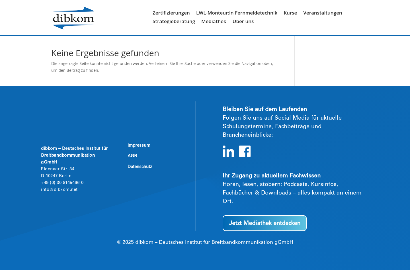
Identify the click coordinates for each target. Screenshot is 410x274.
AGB (132, 160)
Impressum (139, 150)
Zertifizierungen (171, 13)
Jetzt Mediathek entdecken (264, 228)
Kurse (290, 13)
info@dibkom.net (59, 194)
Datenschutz (140, 171)
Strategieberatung (174, 21)
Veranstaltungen (322, 13)
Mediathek (213, 21)
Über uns (243, 21)
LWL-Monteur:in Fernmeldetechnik (236, 13)
